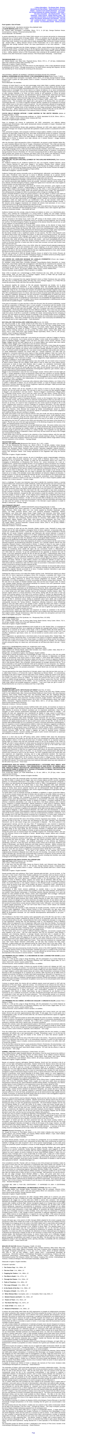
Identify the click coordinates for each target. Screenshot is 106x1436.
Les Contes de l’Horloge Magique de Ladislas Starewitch (47, 11)
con (12, 887)
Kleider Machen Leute (55, 15)
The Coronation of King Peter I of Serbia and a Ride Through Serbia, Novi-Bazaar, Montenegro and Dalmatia (47, 16)
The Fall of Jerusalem (40, 13)
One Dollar (61, 12)
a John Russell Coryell (43, 883)
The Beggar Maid (53, 7)
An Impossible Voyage (47, 21)
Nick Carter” (29, 873)
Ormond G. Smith (34, 881)
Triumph (36, 21)
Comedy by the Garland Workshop (46, 10)
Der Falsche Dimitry (54, 13)
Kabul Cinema (42, 15)
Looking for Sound (40, 20)
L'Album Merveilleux (41, 7)
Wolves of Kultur (60, 21)
